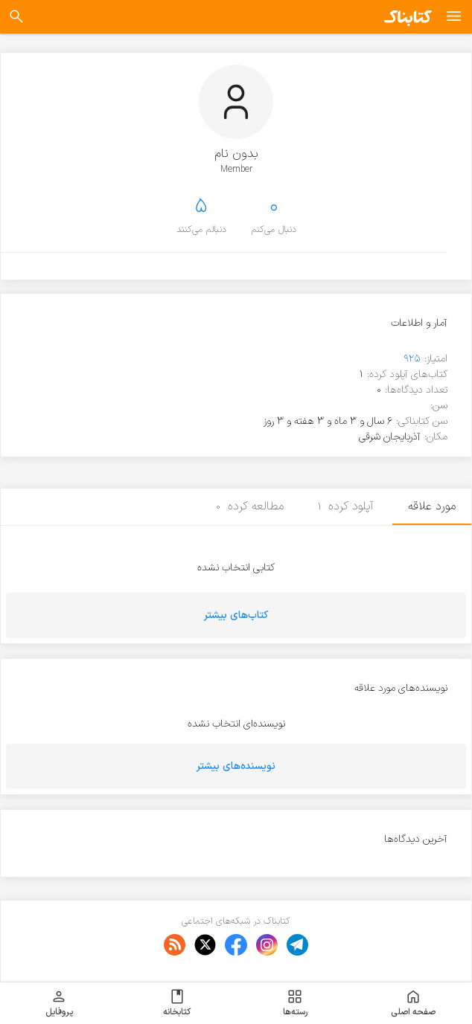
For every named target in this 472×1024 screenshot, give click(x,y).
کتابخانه (177, 1003)
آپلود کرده (346, 506)
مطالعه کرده (250, 506)
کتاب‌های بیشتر (236, 615)
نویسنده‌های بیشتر (236, 766)
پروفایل (59, 1003)
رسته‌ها (295, 1003)
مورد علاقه (432, 506)
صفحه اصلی (413, 1003)
